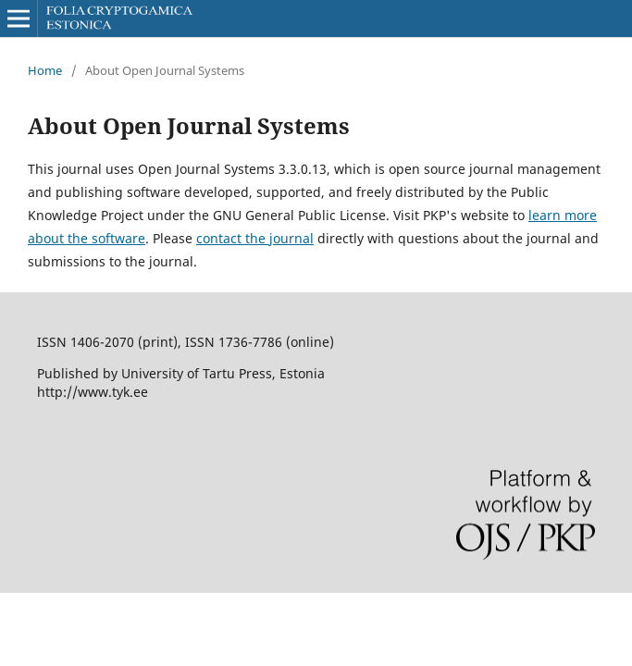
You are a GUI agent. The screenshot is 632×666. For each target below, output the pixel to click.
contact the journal (255, 238)
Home (45, 70)
